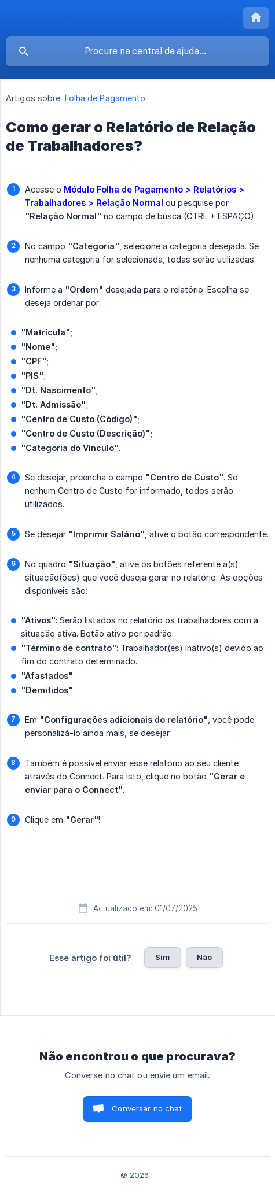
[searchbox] (137, 51)
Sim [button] (162, 957)
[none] (256, 18)
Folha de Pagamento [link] (105, 98)
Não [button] (204, 957)
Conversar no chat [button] (147, 1108)
